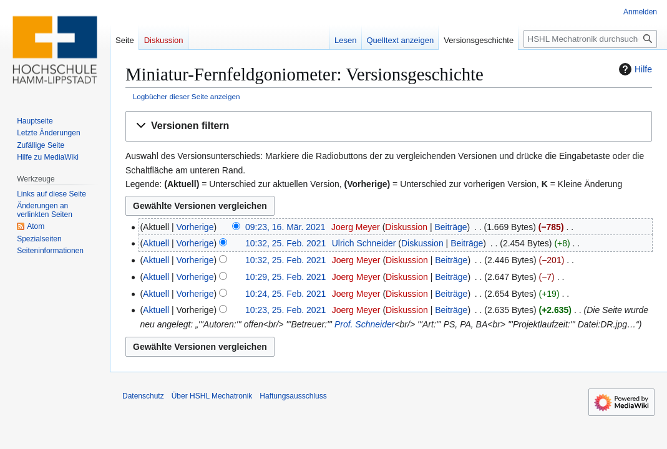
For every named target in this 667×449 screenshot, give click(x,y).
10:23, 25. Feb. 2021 (285, 310)
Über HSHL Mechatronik (212, 396)
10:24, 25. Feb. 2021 (285, 294)
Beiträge (450, 227)
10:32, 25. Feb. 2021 (285, 243)
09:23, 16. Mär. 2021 (285, 227)
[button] (388, 126)
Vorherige (195, 227)
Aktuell (156, 243)
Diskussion (406, 227)
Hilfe (634, 69)
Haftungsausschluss (293, 396)
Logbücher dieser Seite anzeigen (186, 96)
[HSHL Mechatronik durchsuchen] (590, 39)
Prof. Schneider (364, 324)
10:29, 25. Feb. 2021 (285, 277)
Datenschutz (143, 396)
